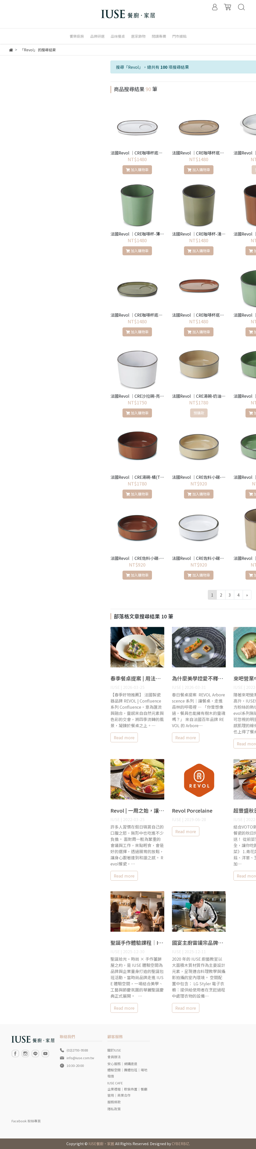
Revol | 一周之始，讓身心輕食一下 (150, 810)
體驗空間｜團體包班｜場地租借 (127, 1072)
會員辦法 (114, 1056)
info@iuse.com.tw (80, 1057)
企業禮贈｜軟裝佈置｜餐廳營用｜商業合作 (127, 1092)
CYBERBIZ (180, 1143)
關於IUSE (114, 1050)
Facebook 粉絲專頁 (26, 1120)
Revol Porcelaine (192, 810)
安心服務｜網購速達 (122, 1063)
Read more (124, 737)
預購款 (198, 412)
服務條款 (114, 1101)
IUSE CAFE (115, 1082)
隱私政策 (114, 1108)
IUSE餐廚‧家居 (101, 1143)
